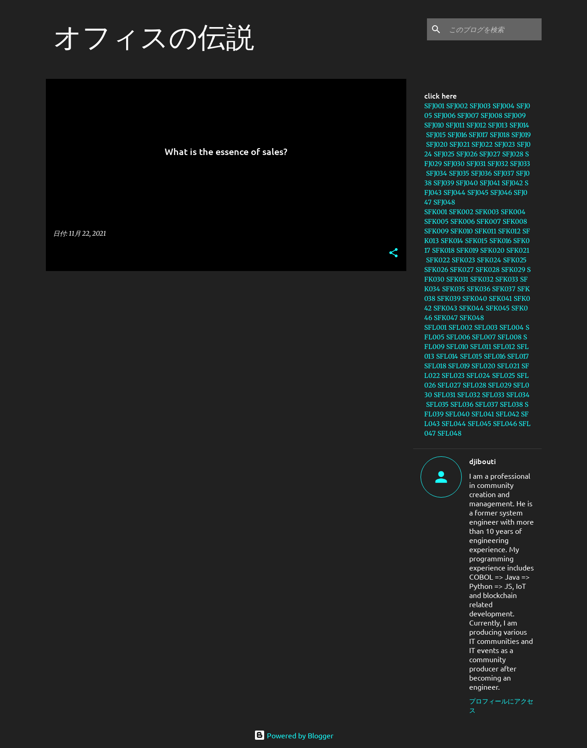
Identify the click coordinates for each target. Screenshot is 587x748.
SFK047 (446, 318)
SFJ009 (515, 115)
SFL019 (459, 366)
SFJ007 (468, 115)
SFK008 (515, 221)
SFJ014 (519, 125)
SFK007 (488, 221)
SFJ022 (482, 144)
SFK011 (485, 231)
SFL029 (499, 385)
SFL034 (518, 395)
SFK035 (453, 289)
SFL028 (474, 385)
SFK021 (517, 250)
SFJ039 (443, 183)
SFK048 (472, 318)
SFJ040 (467, 183)
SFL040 (457, 414)
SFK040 (474, 298)
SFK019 (467, 250)
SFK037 (503, 289)
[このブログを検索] (493, 29)
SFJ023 (504, 144)
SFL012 (504, 347)
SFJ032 (497, 164)
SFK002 (461, 212)
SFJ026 (466, 154)
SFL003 (486, 327)
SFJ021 (459, 144)
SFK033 (506, 279)
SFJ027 (489, 154)
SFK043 (445, 308)
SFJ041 (490, 183)
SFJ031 (476, 164)
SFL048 (449, 433)
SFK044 (471, 308)
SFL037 (486, 404)
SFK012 (509, 231)
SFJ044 (454, 192)
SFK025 (514, 260)
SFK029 (513, 270)
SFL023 (453, 375)
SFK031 (457, 279)
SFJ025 (444, 154)
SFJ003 (480, 106)
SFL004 (511, 327)
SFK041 (500, 298)
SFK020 (492, 250)
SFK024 (489, 260)
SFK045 (497, 308)
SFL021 (508, 366)
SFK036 (478, 289)
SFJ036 (481, 173)
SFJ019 (521, 135)
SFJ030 (454, 164)
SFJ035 (459, 173)
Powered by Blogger (293, 735)
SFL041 (482, 414)
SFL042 (507, 414)
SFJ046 (501, 192)
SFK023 (463, 260)
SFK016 (500, 241)
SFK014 (452, 241)
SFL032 (468, 395)
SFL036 (461, 404)
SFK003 (487, 212)
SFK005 (436, 221)
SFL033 (493, 395)
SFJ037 (503, 173)
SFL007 (484, 337)
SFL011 (480, 347)
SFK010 (461, 231)
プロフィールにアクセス (501, 705)
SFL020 (483, 366)
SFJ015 (436, 135)
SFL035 (437, 404)
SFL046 (505, 424)
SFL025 (503, 375)
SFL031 (444, 395)
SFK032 (481, 279)
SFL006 (458, 337)
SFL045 (479, 424)
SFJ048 (444, 202)
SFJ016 (457, 135)
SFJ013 (498, 125)
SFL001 (435, 327)
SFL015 (471, 356)
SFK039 (448, 298)
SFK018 (443, 250)
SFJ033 (520, 164)
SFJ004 (504, 106)
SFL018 (435, 366)
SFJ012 (476, 125)
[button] (393, 253)
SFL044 (454, 424)
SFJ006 (444, 115)
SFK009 (436, 231)
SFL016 (494, 356)
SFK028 (487, 270)
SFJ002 (457, 106)
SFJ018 (499, 135)
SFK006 (462, 221)
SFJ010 (434, 125)
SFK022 (438, 260)
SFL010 (457, 347)
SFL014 (447, 356)
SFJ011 (455, 125)
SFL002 (460, 327)
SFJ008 (491, 115)
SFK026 (436, 270)
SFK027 (462, 270)
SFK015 (476, 241)
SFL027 (449, 385)
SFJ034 (436, 173)
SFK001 (435, 212)
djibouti (482, 460)
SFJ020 (437, 144)
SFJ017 (478, 135)
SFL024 (478, 375)
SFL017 (518, 356)
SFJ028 (512, 154)
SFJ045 (477, 192)
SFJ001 (434, 106)
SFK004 (513, 212)
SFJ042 (512, 183)
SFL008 (509, 337)
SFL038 (511, 404)
